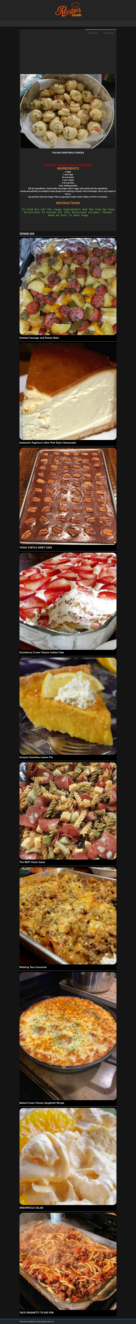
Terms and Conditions (27, 1322)
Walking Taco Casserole (33, 967)
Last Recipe (93, 33)
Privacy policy (41, 1322)
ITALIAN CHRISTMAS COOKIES (68, 153)
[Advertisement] (68, 55)
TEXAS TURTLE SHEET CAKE (36, 547)
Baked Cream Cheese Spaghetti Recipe (42, 1102)
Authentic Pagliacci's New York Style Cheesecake (48, 442)
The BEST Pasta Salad (32, 862)
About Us (50, 1322)
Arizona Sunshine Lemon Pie (36, 757)
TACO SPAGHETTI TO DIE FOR (37, 1312)
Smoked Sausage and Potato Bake (39, 337)
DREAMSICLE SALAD (31, 1207)
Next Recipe (108, 33)
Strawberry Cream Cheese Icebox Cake (42, 652)
